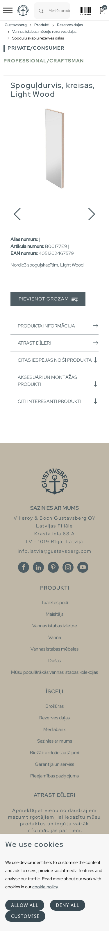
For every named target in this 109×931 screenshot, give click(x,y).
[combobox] (59, 10)
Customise (25, 916)
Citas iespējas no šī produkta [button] (58, 360)
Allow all (24, 905)
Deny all (67, 905)
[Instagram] (68, 567)
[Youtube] (82, 567)
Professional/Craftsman (43, 61)
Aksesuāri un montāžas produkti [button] (58, 380)
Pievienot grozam (48, 299)
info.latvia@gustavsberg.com (55, 551)
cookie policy (45, 887)
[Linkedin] (38, 567)
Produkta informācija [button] (58, 326)
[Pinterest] (53, 567)
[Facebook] (23, 567)
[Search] (41, 10)
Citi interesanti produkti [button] (58, 401)
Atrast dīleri (58, 343)
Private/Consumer (36, 48)
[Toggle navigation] (8, 10)
